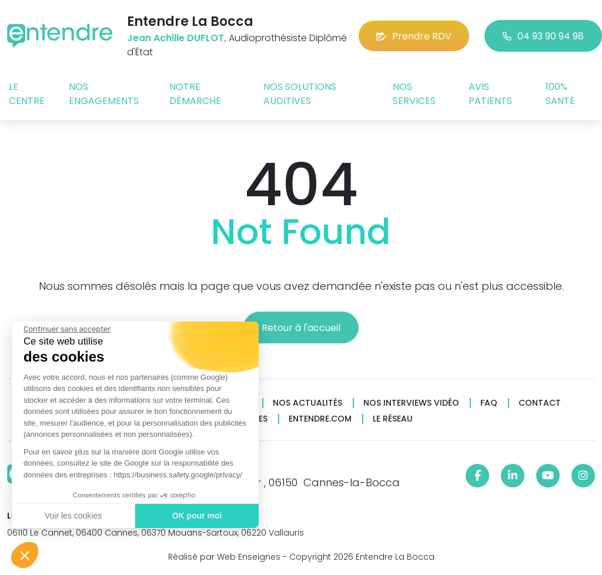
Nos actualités (307, 403)
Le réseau (393, 419)
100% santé (560, 94)
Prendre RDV (414, 36)
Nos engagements (104, 94)
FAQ (488, 403)
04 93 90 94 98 (543, 36)
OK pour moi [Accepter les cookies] (197, 515)
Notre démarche (195, 94)
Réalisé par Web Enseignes (224, 557)
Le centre (27, 94)
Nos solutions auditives (299, 94)
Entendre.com (320, 419)
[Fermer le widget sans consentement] (67, 329)
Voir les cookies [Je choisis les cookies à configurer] (73, 515)
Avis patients (490, 94)
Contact (540, 403)
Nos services (414, 94)
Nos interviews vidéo (411, 403)
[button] (25, 555)
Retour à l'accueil (301, 328)
